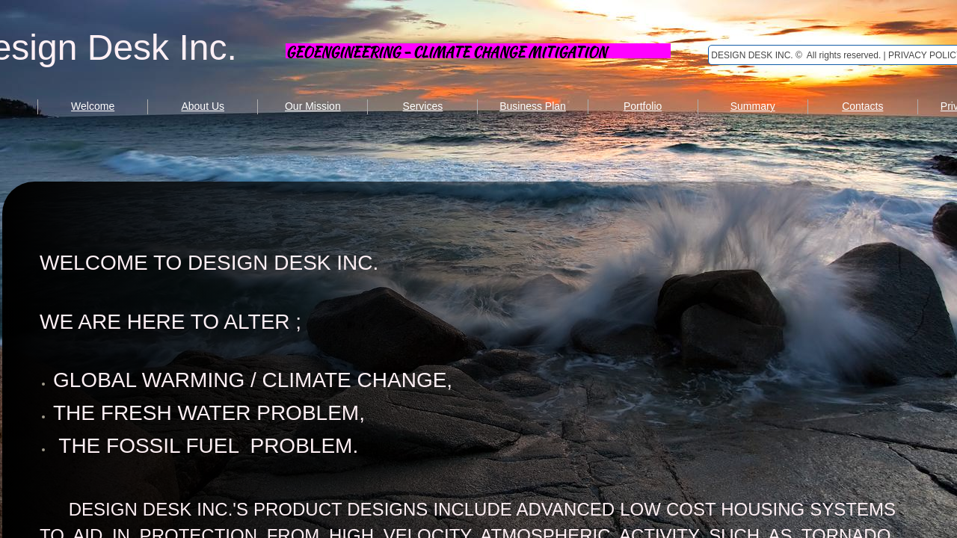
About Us (202, 106)
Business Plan (532, 106)
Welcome (92, 106)
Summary (752, 106)
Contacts (862, 106)
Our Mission (313, 106)
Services (423, 106)
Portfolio (643, 106)
